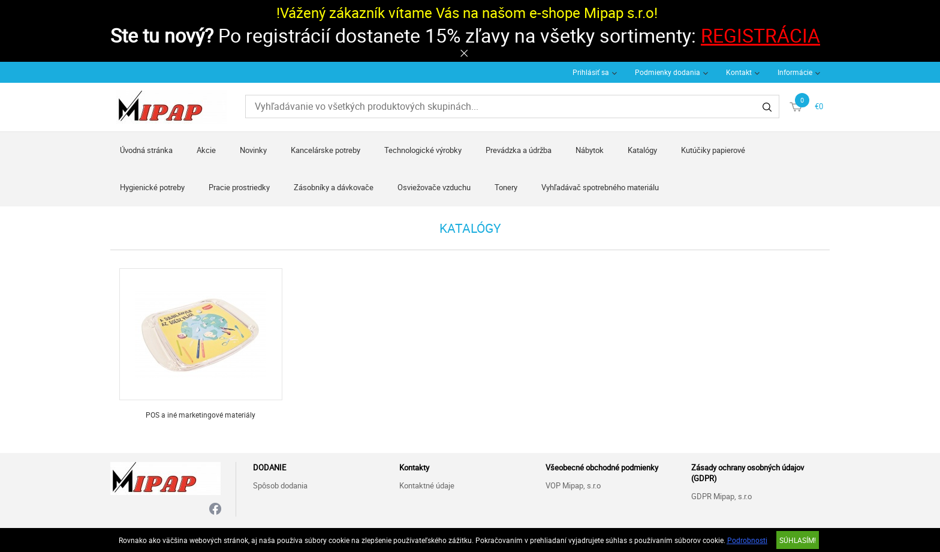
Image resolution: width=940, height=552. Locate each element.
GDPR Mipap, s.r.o (721, 496)
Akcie (206, 150)
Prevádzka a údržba (519, 150)
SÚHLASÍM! (797, 540)
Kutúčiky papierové (713, 150)
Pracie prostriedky (239, 187)
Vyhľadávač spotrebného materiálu (600, 187)
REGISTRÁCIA (760, 35)
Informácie (795, 72)
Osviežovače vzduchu (434, 187)
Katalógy (642, 150)
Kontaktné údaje (426, 485)
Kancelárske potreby (325, 150)
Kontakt (739, 72)
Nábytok (590, 150)
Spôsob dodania (280, 485)
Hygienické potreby (152, 187)
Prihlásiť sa (591, 72)
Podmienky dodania (667, 72)
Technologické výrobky (423, 150)
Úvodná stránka (146, 150)
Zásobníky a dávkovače (333, 187)
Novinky (253, 150)
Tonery (506, 187)
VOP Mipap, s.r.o (573, 485)
